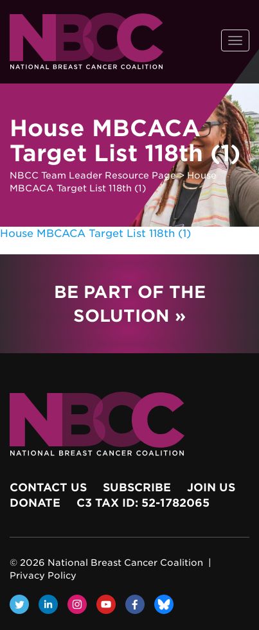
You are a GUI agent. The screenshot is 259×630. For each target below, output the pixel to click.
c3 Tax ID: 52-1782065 (143, 502)
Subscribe (137, 487)
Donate (35, 502)
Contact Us (48, 487)
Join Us (211, 487)
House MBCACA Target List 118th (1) (95, 233)
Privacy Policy (43, 575)
